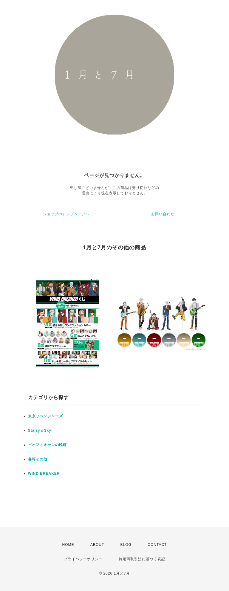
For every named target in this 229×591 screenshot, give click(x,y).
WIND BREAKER (44, 473)
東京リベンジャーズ (45, 416)
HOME (68, 545)
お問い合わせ (162, 214)
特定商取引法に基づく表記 (142, 559)
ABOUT (97, 545)
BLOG (125, 545)
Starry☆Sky (39, 430)
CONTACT (157, 545)
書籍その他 (37, 459)
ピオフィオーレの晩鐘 (47, 445)
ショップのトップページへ (66, 214)
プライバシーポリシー (83, 559)
